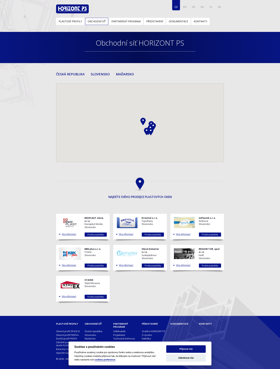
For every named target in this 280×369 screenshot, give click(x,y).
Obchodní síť (97, 21)
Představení (154, 21)
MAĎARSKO (125, 74)
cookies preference (104, 359)
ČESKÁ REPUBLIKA (70, 74)
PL (210, 7)
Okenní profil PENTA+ (67, 335)
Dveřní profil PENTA (66, 338)
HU (202, 7)
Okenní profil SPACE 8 (67, 331)
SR (219, 7)
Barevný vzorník (65, 349)
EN (184, 7)
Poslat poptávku (96, 234)
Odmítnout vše (186, 358)
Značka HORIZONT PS (153, 331)
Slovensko (90, 335)
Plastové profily (70, 21)
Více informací (69, 234)
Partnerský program (126, 21)
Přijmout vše (186, 349)
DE (193, 7)
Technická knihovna (124, 338)
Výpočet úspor (64, 352)
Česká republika (93, 331)
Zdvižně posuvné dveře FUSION (65, 344)
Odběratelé (119, 331)
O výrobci (147, 335)
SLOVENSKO (100, 74)
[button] (146, 131)
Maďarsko (90, 338)
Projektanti (119, 335)
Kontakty (200, 21)
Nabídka (146, 338)
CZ (176, 7)
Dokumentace (178, 21)
